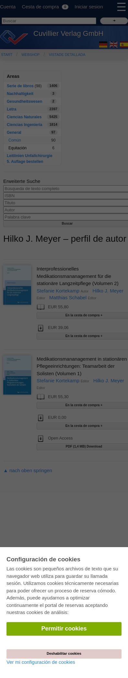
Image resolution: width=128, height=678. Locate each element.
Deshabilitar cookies (64, 653)
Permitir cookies (64, 628)
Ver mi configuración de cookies (40, 662)
